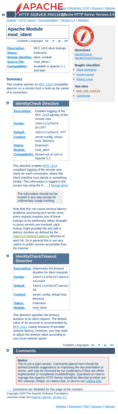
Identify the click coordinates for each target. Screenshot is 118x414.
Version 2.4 (68, 20)
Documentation (48, 20)
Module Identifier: (20, 57)
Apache (11, 20)
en (47, 40)
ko (66, 40)
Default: (19, 132)
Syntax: (19, 123)
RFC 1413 (46, 84)
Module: (20, 150)
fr (53, 40)
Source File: (16, 62)
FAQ (86, 8)
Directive (50, 103)
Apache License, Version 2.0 (49, 397)
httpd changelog (87, 69)
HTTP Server (27, 20)
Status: (12, 52)
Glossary (96, 8)
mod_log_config (88, 91)
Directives (75, 8)
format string (59, 185)
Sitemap (110, 8)
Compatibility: (17, 66)
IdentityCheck (83, 54)
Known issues (85, 74)
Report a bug (85, 79)
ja (59, 40)
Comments (83, 95)
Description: (16, 48)
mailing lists (93, 381)
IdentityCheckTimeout (88, 58)
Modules (83, 20)
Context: (20, 137)
